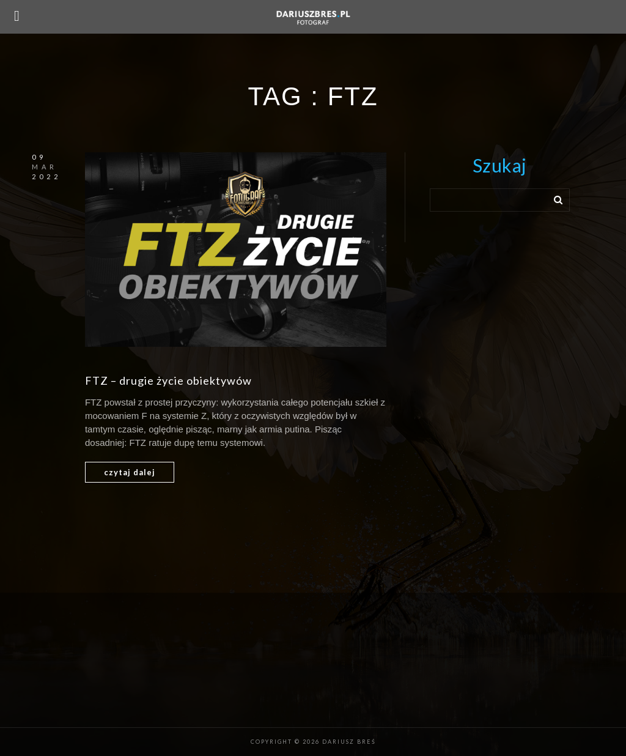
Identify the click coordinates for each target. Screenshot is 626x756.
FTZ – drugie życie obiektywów (168, 380)
